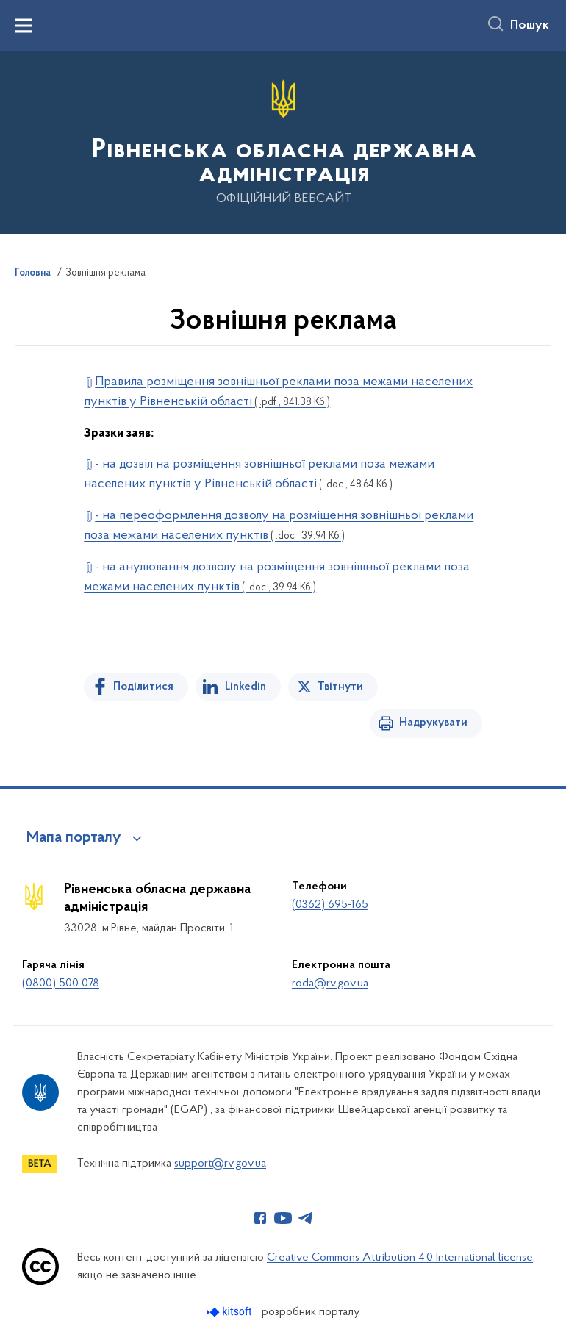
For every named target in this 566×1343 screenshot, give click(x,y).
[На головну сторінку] (283, 141)
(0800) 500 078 (60, 983)
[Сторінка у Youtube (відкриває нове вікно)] (283, 1218)
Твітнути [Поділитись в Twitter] (340, 686)
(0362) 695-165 (330, 905)
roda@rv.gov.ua (330, 983)
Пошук (529, 25)
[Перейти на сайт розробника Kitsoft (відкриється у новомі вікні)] (230, 1311)
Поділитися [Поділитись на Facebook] (143, 686)
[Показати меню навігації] (23, 25)
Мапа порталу (73, 838)
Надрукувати (433, 722)
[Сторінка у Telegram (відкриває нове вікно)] (306, 1218)
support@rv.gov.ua (220, 1164)
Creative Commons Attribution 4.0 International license (400, 1258)
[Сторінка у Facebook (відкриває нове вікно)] (260, 1218)
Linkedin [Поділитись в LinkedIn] (245, 686)
